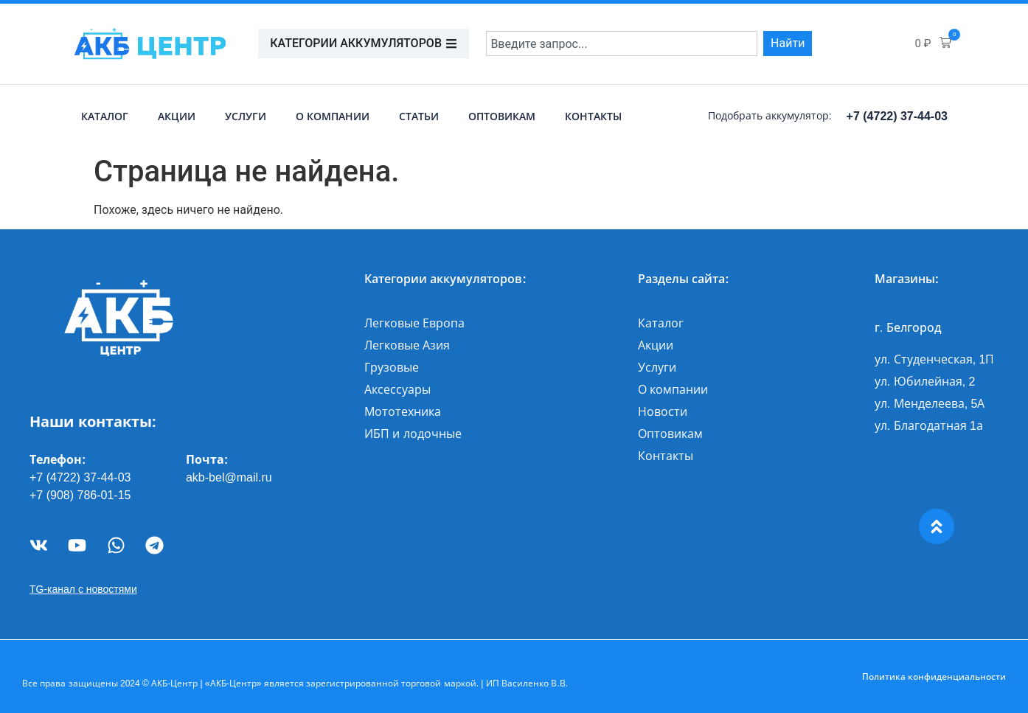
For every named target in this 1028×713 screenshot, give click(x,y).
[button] (933, 43)
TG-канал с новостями (83, 589)
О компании (332, 116)
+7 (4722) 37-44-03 (897, 116)
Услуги (245, 116)
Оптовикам (501, 116)
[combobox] (621, 43)
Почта (205, 459)
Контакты (593, 116)
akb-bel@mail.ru (229, 477)
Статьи (419, 116)
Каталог (104, 116)
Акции (176, 116)
